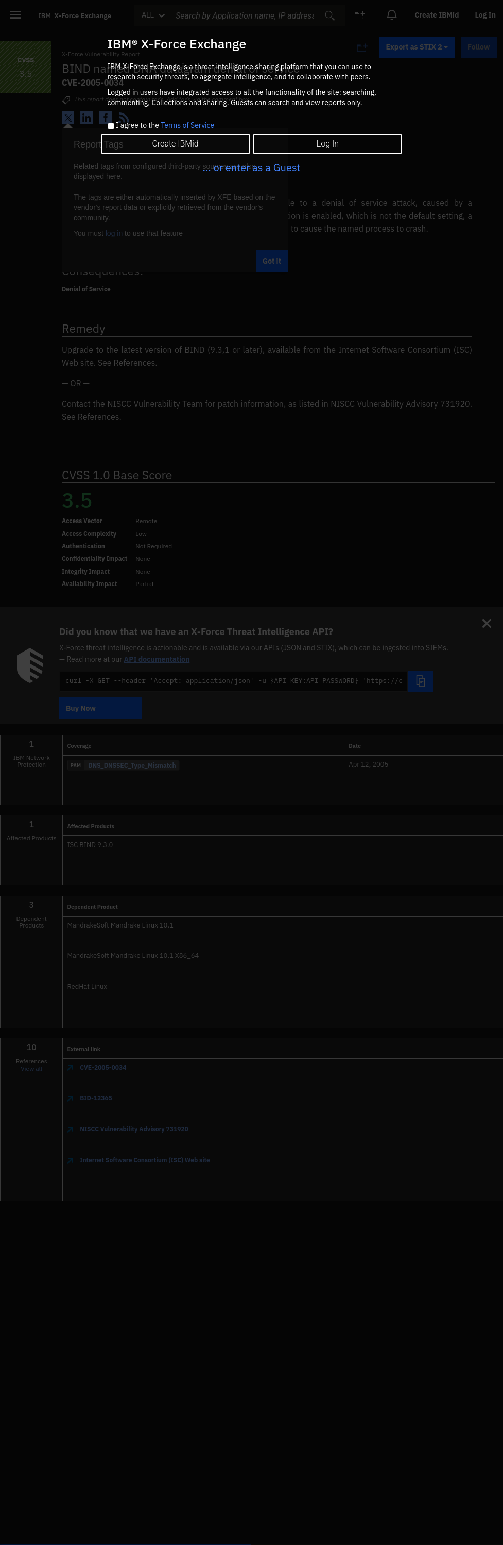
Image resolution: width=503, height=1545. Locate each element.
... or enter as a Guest (251, 167)
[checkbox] (111, 126)
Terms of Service (187, 125)
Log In (328, 144)
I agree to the (165, 126)
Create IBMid (175, 144)
